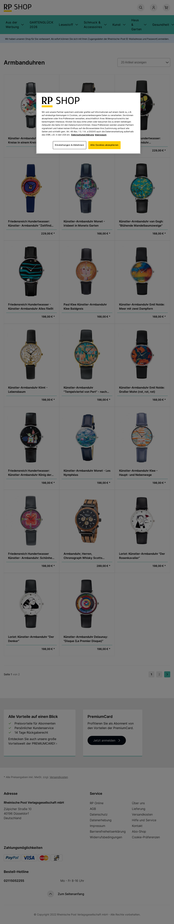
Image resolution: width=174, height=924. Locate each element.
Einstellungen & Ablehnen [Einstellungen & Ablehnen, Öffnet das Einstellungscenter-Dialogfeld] (69, 145)
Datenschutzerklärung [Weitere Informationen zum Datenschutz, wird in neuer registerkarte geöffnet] (82, 134)
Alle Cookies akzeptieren (104, 145)
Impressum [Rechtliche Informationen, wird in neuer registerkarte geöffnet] (100, 134)
